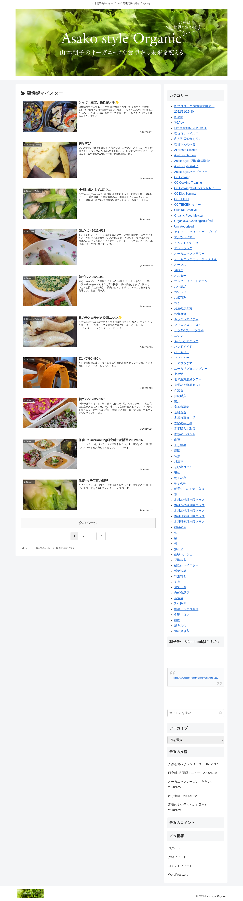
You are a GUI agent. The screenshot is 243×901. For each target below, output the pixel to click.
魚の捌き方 (181, 631)
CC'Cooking (182, 177)
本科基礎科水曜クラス (189, 510)
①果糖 (178, 117)
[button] (221, 713)
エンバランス (183, 248)
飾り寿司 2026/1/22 (182, 796)
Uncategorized (184, 226)
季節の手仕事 (183, 423)
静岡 (177, 620)
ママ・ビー (181, 357)
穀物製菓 (180, 571)
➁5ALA (179, 122)
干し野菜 (180, 445)
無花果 (178, 549)
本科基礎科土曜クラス (189, 499)
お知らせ (180, 292)
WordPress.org (178, 874)
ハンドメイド (183, 346)
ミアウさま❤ (183, 363)
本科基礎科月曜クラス (189, 505)
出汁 (177, 401)
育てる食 (180, 587)
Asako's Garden (185, 155)
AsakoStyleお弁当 (186, 166)
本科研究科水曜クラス (189, 521)
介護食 (178, 390)
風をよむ (180, 625)
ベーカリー (181, 352)
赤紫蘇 (178, 598)
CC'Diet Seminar (185, 193)
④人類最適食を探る (187, 139)
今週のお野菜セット (187, 385)
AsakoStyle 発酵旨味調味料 (192, 161)
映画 (177, 472)
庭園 (177, 450)
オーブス (180, 264)
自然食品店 (181, 592)
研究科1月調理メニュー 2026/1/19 (192, 773)
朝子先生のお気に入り (189, 489)
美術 (177, 582)
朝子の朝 (180, 483)
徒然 (177, 456)
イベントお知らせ (186, 243)
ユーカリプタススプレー (191, 368)
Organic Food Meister (188, 215)
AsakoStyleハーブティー (191, 172)
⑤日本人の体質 (184, 144)
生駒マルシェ (183, 554)
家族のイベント (184, 434)
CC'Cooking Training (188, 182)
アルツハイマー (184, 237)
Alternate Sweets (185, 150)
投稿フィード (177, 857)
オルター (180, 275)
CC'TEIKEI (181, 199)
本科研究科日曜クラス (189, 516)
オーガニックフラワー (189, 253)
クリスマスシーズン (187, 325)
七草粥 (178, 374)
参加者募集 (181, 406)
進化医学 (180, 603)
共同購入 (180, 396)
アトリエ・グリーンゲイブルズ (195, 232)
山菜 (177, 439)
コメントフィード (180, 866)
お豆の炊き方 (183, 308)
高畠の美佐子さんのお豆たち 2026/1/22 (189, 807)
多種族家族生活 (184, 417)
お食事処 (180, 314)
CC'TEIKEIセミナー (187, 204)
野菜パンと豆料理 (186, 609)
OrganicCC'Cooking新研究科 (193, 221)
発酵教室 (180, 560)
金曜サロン (181, 614)
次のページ (88, 522)
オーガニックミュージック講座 (195, 259)
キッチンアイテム (186, 319)
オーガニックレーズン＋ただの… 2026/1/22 (192, 784)
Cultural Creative (185, 210)
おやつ (178, 270)
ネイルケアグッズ (186, 341)
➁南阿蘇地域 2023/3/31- (190, 128)
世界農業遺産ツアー (187, 379)
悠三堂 (178, 461)
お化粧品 (180, 286)
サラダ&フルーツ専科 (189, 330)
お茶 (177, 303)
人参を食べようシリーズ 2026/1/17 (193, 764)
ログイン (174, 848)
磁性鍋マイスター (186, 565)
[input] (195, 713)
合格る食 (180, 412)
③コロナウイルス (186, 133)
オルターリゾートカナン (191, 281)
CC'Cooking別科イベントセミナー (197, 188)
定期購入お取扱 (184, 428)
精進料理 (180, 576)
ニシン (178, 335)
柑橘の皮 (180, 527)
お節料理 (180, 297)
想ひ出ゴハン (183, 467)
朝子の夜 (180, 478)
